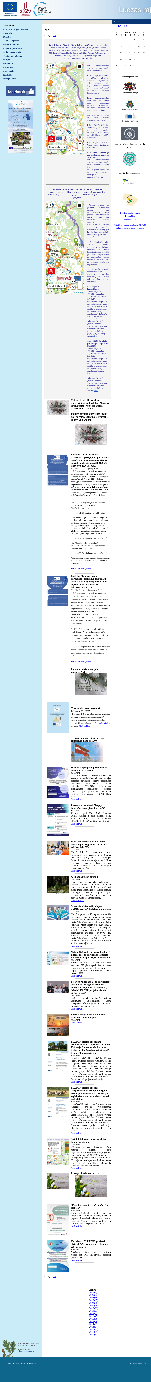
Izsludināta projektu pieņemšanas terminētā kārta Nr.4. (89, 769)
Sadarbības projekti (12, 52)
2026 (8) (93, 1292)
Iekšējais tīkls (9, 78)
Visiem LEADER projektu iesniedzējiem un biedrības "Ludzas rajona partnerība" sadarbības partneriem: (90, 404)
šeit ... (96, 319)
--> (54, 36)
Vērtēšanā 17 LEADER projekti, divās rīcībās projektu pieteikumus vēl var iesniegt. (89, 1244)
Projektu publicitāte (12, 48)
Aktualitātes (9, 25)
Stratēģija (7, 33)
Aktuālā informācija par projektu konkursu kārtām (89, 1140)
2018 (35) (93, 1313)
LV (126, 25)
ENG (121, 25)
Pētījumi (7, 59)
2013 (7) (93, 1327)
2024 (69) (93, 1297)
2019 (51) (93, 1311)
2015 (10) (93, 1321)
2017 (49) (93, 1316)
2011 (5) (93, 1332)
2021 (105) (94, 1305)
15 (121, 53)
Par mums (8, 67)
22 (121, 59)
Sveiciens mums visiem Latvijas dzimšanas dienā (87, 739)
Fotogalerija (9, 71)
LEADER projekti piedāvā (15, 29)
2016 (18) (93, 1319)
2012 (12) (93, 1329)
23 (126, 59)
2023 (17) (93, 1300)
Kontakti (7, 75)
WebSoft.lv (142, 1363)
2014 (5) (93, 1324)
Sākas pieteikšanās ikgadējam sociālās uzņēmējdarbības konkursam (91, 907)
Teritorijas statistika (12, 56)
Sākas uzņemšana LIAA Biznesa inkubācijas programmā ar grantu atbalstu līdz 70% (89, 844)
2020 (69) (93, 1308)
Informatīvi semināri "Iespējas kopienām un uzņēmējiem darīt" (88, 806)
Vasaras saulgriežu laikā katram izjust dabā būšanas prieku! (88, 1016)
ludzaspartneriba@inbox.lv (29, 1351)
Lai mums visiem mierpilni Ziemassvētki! (85, 670)
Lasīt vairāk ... (77, 799)
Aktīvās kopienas (11, 40)
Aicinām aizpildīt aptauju (84, 876)
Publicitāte (8, 63)
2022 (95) (93, 1303)
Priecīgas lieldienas (81, 1173)
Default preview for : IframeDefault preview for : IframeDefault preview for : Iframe (65, 108)
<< (116, 32)
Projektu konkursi (11, 44)
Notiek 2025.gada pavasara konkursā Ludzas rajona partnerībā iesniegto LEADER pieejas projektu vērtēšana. (90, 955)
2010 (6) (93, 1334)
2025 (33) (93, 1295)
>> (143, 32)
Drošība (7, 37)
